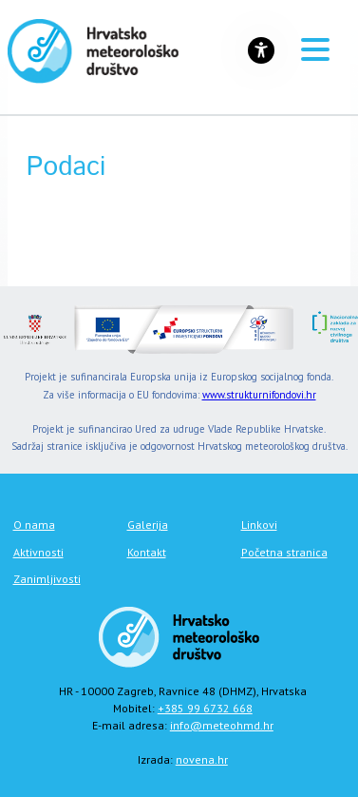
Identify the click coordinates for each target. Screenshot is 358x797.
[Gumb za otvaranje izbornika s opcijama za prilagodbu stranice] (261, 50)
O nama (34, 524)
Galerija (147, 524)
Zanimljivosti (47, 579)
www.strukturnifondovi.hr (259, 394)
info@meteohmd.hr (221, 725)
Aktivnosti (38, 552)
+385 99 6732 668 (205, 708)
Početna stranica (284, 552)
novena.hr (202, 759)
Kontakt (146, 552)
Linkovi (259, 524)
